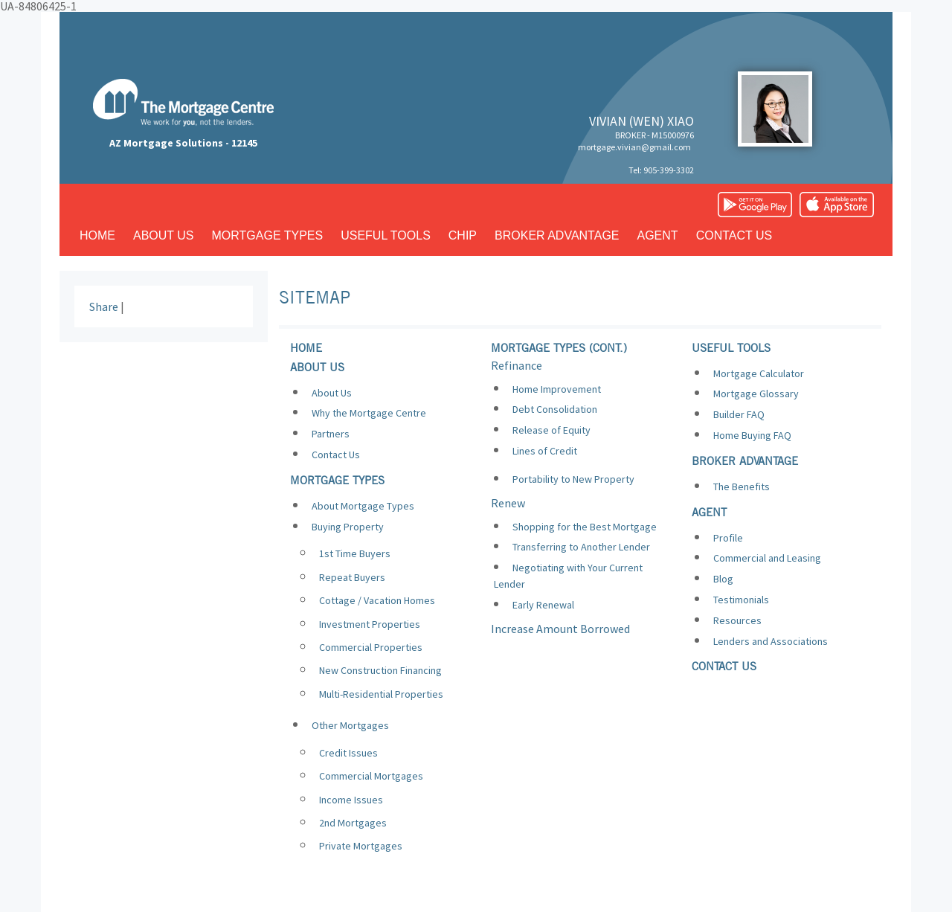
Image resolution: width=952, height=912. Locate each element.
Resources (737, 620)
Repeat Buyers (352, 577)
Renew (508, 502)
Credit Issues (348, 753)
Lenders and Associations (770, 641)
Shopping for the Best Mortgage (584, 526)
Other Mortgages (350, 725)
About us (163, 235)
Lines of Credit (544, 450)
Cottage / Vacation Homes (377, 600)
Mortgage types (268, 235)
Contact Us (336, 454)
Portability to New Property (573, 479)
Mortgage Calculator (758, 373)
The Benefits (741, 486)
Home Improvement (556, 389)
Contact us (734, 235)
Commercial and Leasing (767, 558)
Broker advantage (557, 235)
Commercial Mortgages (371, 776)
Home (97, 235)
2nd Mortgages (353, 822)
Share (103, 306)
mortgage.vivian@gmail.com (634, 146)
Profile (728, 538)
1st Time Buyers (354, 553)
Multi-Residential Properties (381, 694)
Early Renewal (543, 604)
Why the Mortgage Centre (369, 413)
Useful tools (386, 235)
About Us (332, 392)
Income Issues (351, 799)
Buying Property (348, 526)
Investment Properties (369, 624)
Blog (723, 578)
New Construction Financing (380, 670)
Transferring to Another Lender (581, 546)
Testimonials (741, 599)
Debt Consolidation (554, 409)
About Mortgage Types (363, 506)
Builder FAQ (739, 414)
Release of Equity (551, 430)
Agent (657, 235)
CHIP (462, 235)
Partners (331, 433)
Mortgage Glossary (756, 393)
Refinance (516, 365)
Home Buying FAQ (752, 435)
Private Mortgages (360, 845)
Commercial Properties (370, 647)
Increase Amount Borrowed (560, 628)
